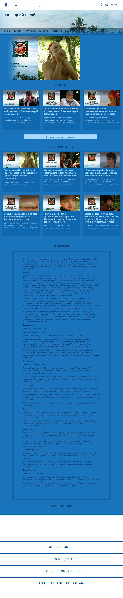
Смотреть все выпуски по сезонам (60, 137)
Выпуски (61, 85)
